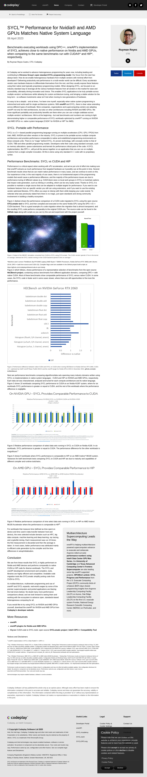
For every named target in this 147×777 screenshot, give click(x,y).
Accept (107, 768)
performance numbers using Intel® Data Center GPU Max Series (79, 558)
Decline (121, 768)
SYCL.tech (80, 738)
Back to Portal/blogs (17, 14)
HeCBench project (15, 273)
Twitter (116, 73)
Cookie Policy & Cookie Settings (106, 725)
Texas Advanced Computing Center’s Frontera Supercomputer (81, 566)
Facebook (127, 73)
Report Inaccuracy (53, 14)
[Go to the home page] (16, 5)
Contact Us (128, 724)
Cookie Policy (107, 762)
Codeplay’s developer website (20, 610)
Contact (81, 5)
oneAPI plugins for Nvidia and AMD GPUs (28, 626)
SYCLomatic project (58, 630)
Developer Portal (98, 5)
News (56, 5)
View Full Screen (35, 14)
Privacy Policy (107, 758)
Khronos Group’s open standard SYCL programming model (45, 75)
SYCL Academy (82, 733)
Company (68, 5)
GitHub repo (12, 212)
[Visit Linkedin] (128, 60)
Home (34, 5)
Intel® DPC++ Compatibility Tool (83, 630)
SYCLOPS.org (82, 742)
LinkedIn (140, 73)
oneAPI (45, 5)
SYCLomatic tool (14, 204)
